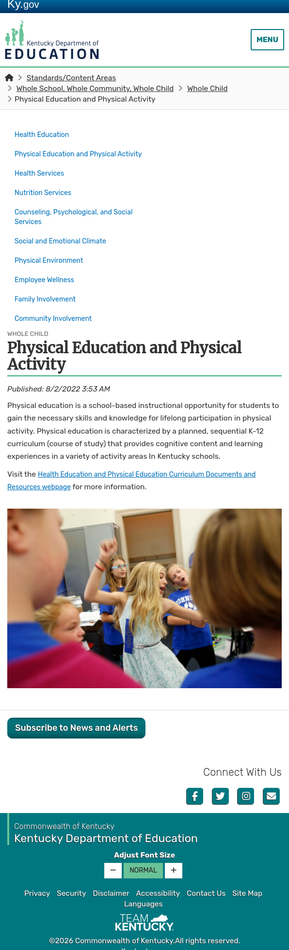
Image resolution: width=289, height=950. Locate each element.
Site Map (247, 881)
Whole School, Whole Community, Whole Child (95, 88)
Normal (143, 859)
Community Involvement (57, 308)
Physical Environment (53, 258)
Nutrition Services (46, 196)
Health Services (42, 179)
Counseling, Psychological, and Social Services (80, 218)
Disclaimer (111, 881)
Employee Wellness (47, 275)
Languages (143, 892)
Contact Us (206, 881)
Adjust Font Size (144, 843)
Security (71, 881)
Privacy (37, 881)
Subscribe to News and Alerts (76, 715)
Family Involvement (48, 291)
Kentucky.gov (144, 939)
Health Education (45, 134)
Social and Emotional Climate (65, 240)
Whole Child (207, 88)
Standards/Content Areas (71, 78)
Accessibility (158, 881)
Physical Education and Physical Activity (75, 156)
